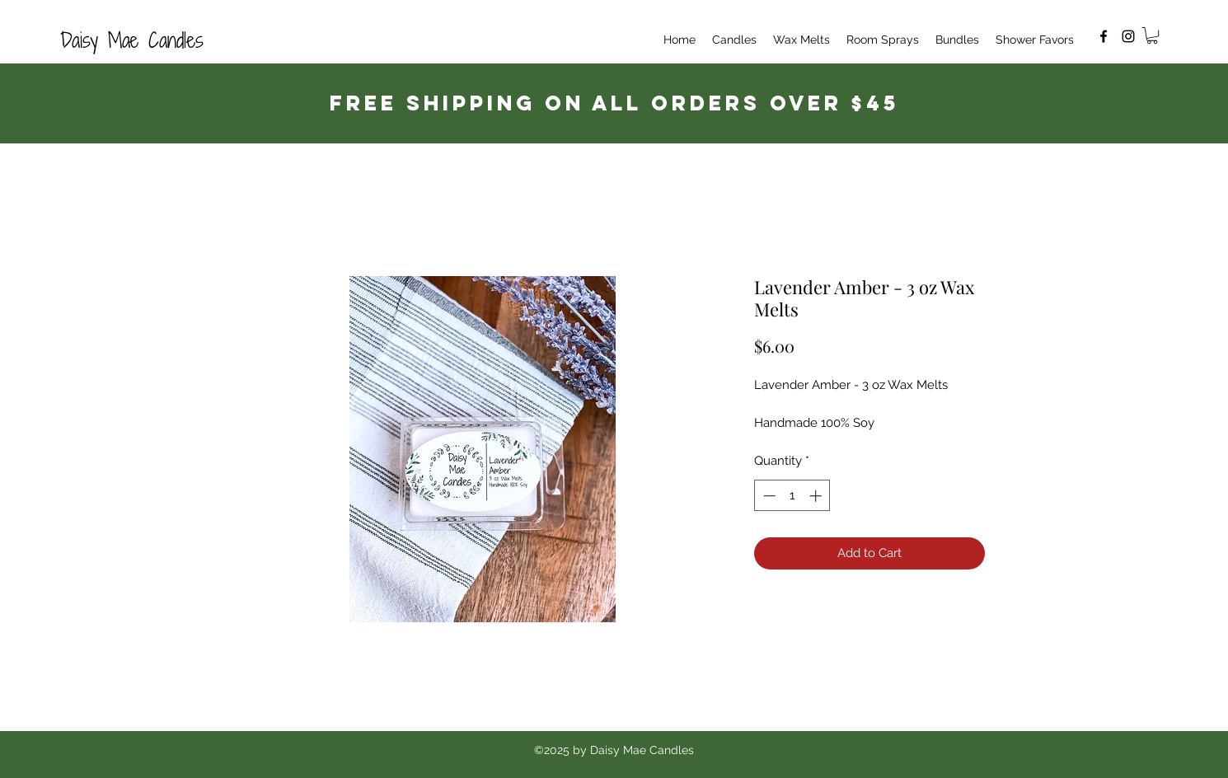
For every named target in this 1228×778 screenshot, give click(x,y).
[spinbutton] (792, 495)
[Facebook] (1103, 36)
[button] (1152, 35)
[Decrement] (768, 495)
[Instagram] (1128, 36)
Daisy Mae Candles (132, 40)
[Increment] (817, 495)
